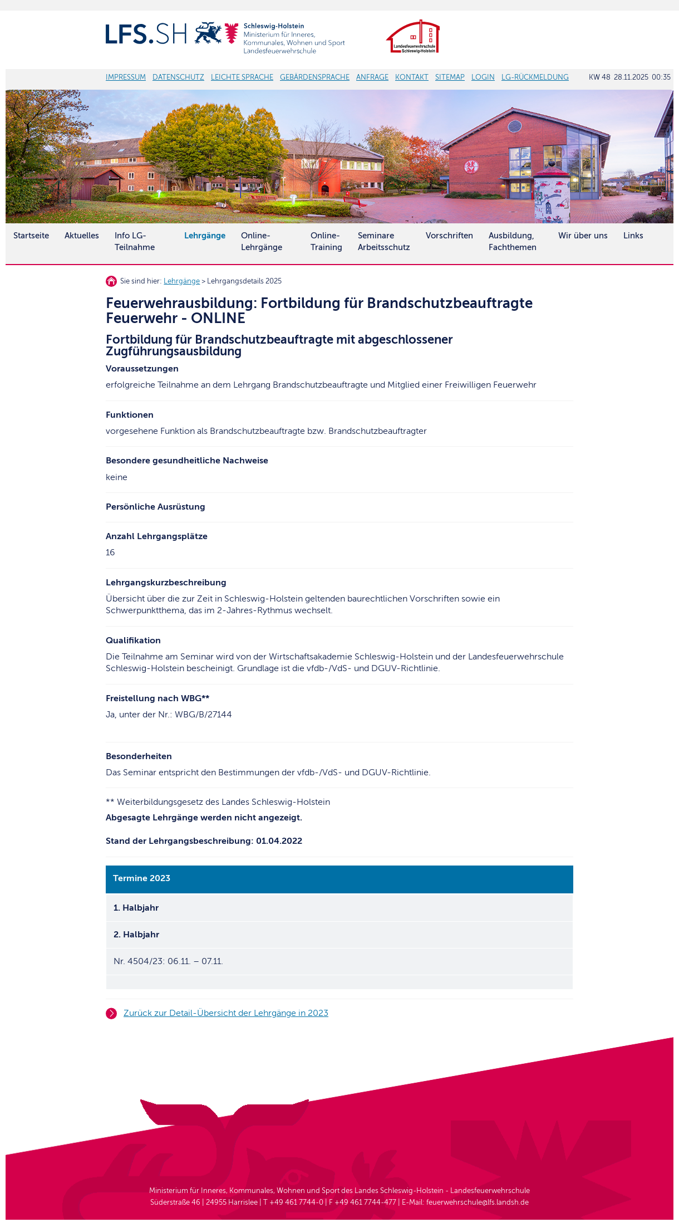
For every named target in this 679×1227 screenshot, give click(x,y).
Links (633, 235)
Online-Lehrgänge (261, 241)
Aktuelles (82, 235)
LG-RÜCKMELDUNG (535, 77)
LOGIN (483, 77)
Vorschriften (449, 235)
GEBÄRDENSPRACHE (315, 77)
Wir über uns (583, 235)
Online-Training (326, 241)
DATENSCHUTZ (178, 77)
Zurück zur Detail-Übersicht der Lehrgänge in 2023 (226, 1013)
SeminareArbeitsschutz (384, 241)
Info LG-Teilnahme (135, 241)
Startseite (31, 235)
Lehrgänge (182, 281)
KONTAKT (412, 77)
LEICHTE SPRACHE (242, 77)
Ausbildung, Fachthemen (513, 241)
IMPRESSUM (126, 77)
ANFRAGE (372, 77)
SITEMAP (450, 77)
